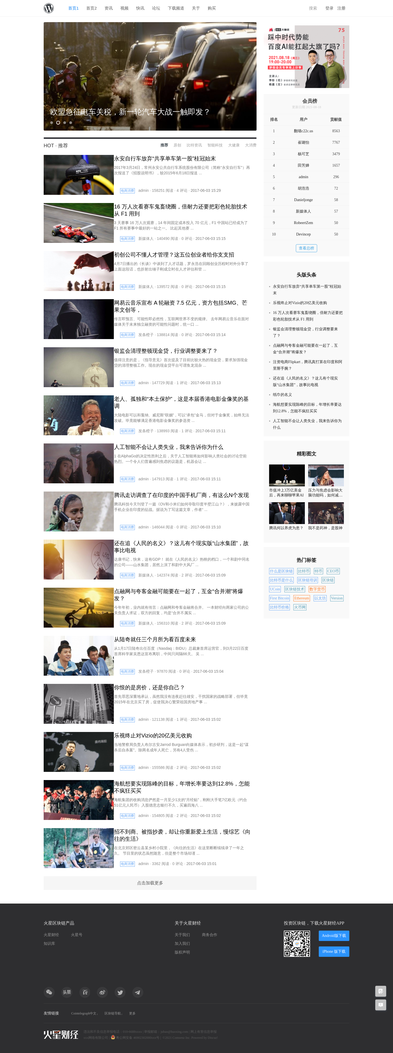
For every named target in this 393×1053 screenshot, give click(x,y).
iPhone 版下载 (331, 951)
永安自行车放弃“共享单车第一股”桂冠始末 (307, 289)
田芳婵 (303, 165)
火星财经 (51, 935)
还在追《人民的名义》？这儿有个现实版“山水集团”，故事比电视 (305, 381)
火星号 (76, 935)
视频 (124, 8)
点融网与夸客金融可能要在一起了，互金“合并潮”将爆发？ (305, 348)
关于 (196, 8)
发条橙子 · (147, 335)
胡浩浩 (303, 188)
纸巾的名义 (282, 395)
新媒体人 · (147, 238)
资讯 (109, 8)
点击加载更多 (150, 883)
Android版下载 (332, 936)
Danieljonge (303, 200)
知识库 (49, 944)
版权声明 (182, 952)
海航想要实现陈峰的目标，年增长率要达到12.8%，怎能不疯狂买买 (307, 407)
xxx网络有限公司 (96, 1038)
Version (337, 598)
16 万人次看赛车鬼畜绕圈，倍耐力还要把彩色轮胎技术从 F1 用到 (308, 316)
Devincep (303, 234)
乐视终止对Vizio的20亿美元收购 (300, 303)
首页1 (73, 8)
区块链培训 (307, 580)
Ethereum (301, 598)
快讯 (140, 8)
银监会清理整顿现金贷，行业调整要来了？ (305, 332)
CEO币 (333, 571)
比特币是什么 (281, 580)
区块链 (328, 580)
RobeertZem (303, 223)
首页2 (91, 8)
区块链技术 (294, 589)
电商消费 (127, 191)
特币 (318, 571)
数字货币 (317, 589)
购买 (212, 8)
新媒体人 (303, 211)
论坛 (156, 8)
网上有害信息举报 (203, 1032)
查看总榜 (306, 248)
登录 (329, 8)
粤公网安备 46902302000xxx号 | (136, 1038)
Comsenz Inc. (181, 1038)
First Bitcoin (279, 598)
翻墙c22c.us (303, 131)
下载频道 (176, 8)
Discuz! (213, 1038)
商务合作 (209, 935)
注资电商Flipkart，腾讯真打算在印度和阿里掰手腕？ (307, 365)
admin (303, 177)
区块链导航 (123, 1013)
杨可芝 (303, 154)
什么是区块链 (281, 571)
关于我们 (182, 935)
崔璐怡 (303, 142)
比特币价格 (279, 607)
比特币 (303, 571)
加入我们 (182, 944)
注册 (341, 8)
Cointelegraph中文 (85, 1013)
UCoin (275, 589)
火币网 (300, 607)
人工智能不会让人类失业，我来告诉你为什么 (307, 424)
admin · (145, 190)
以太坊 (320, 598)
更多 (150, 1013)
